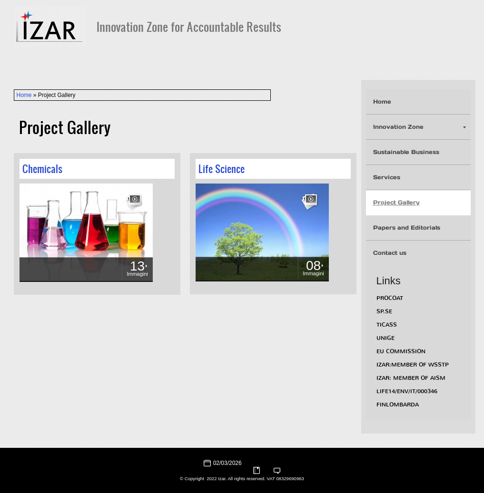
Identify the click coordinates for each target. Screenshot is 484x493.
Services (386, 177)
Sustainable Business (406, 151)
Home (24, 95)
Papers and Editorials (406, 227)
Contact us (389, 252)
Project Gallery (396, 202)
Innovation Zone (419, 126)
